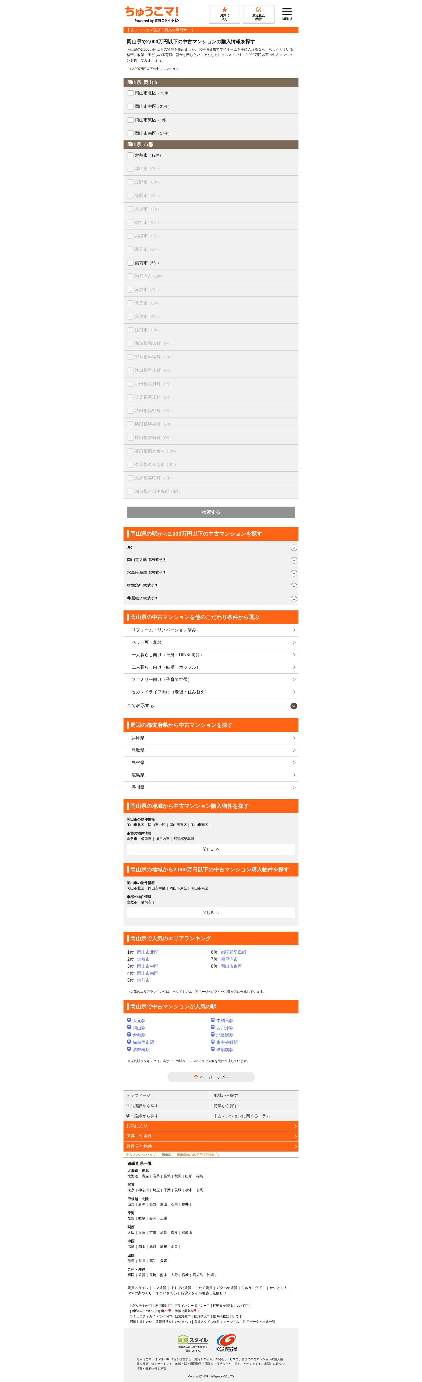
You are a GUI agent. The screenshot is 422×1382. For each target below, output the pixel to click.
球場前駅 (222, 1049)
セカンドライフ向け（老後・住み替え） (170, 692)
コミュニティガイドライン (149, 1316)
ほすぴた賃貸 (180, 1288)
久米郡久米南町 (156, 464)
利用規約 (161, 1305)
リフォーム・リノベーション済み (164, 630)
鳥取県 (138, 750)
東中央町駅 (224, 1042)
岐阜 (141, 1218)
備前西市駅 (140, 1042)
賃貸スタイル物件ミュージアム (216, 1322)
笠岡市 (148, 195)
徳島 (131, 1261)
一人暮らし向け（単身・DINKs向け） (168, 654)
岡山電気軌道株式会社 (147, 559)
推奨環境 (200, 1316)
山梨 (131, 1204)
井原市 (148, 209)
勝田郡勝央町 (154, 424)
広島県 (138, 775)
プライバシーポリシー (190, 1305)
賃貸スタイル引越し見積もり (203, 1293)
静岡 (152, 1218)
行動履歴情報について (229, 1305)
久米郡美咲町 (154, 478)
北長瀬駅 (222, 1035)
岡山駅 (136, 1028)
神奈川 (143, 1190)
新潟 (141, 1204)
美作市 (148, 316)
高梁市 (148, 236)
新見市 (148, 249)
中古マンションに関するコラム (242, 1116)
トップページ (138, 1095)
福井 (185, 1204)
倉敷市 (149, 155)
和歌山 (187, 1233)
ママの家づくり (140, 1293)
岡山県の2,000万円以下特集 (195, 1154)
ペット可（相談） (149, 642)
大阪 (131, 1233)
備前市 (148, 262)
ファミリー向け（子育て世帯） (162, 679)
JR (129, 547)
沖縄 (210, 1275)
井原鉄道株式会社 (143, 598)
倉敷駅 (136, 1035)
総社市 (148, 222)
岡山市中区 (153, 106)
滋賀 (163, 1233)
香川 (141, 1261)
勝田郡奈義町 (154, 437)
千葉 (167, 1190)
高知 (152, 1261)
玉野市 (148, 182)
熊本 (163, 1275)
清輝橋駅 (138, 1049)
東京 (131, 1190)
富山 (163, 1204)
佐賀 (141, 1275)
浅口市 (148, 330)
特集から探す (226, 1105)
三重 (163, 1218)
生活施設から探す (142, 1105)
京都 (152, 1233)
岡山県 (166, 1154)
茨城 (177, 1190)
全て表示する (140, 705)
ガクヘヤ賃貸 (226, 1288)
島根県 (138, 762)
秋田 (177, 1176)
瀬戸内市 (150, 276)
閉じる (208, 849)
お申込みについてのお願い (149, 1311)
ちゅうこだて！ (253, 1288)
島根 (163, 1247)
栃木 (188, 1190)
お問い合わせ (139, 1305)
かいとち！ (278, 1288)
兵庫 (141, 1233)
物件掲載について (226, 1316)
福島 (199, 1176)
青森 (145, 1176)
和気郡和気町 (154, 343)
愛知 (131, 1218)
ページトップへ (214, 1077)
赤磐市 (148, 289)
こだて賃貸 (204, 1288)
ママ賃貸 (159, 1288)
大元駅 (136, 1020)
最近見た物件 (139, 1146)
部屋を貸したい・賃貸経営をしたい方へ (159, 1322)
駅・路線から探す (142, 1116)
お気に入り (137, 1125)
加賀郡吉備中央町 (158, 491)
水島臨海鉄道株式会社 (147, 572)
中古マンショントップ (141, 1154)
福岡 (131, 1275)
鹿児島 (198, 1275)
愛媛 (163, 1261)
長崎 (152, 1275)
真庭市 (148, 303)
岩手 (156, 1176)
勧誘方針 (181, 1316)
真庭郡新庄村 (154, 397)
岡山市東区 (152, 120)
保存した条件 (139, 1136)
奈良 (174, 1233)
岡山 (141, 1247)
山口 (174, 1247)
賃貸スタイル (138, 1288)
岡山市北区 (153, 93)
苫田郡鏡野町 (154, 410)
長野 (152, 1204)
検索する (211, 512)
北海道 (133, 1176)
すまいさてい (166, 1293)
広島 (131, 1247)
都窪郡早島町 (154, 357)
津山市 (148, 168)
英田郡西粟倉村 (156, 451)
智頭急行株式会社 (143, 585)
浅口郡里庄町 (154, 370)
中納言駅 (222, 1020)
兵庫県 (138, 738)
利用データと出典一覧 (259, 1322)
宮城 (167, 1176)
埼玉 (156, 1190)
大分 (174, 1275)
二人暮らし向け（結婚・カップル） (166, 667)
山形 (188, 1176)
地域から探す (226, 1095)
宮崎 (185, 1275)
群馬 (199, 1190)
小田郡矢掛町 (154, 383)
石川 (174, 1204)
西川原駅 (222, 1028)
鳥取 (152, 1247)
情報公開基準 (184, 1311)
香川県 (138, 787)
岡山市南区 (153, 133)
